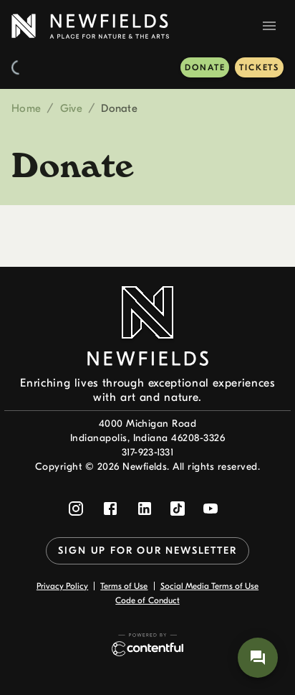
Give (71, 108)
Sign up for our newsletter (147, 550)
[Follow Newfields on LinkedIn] (144, 508)
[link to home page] (90, 26)
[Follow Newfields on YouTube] (210, 508)
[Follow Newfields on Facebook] (110, 508)
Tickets (259, 67)
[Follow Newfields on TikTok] (177, 508)
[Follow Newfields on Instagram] (76, 508)
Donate (205, 67)
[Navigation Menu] (269, 25)
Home (26, 108)
